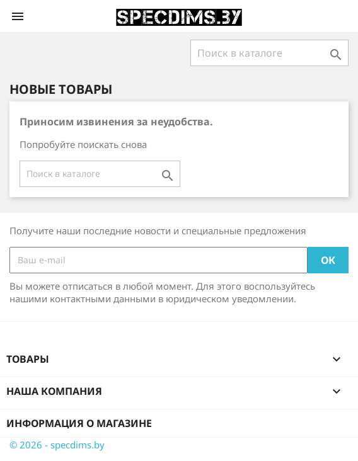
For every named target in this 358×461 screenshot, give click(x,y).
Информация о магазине (79, 423)
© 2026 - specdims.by (57, 444)
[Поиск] (269, 53)
